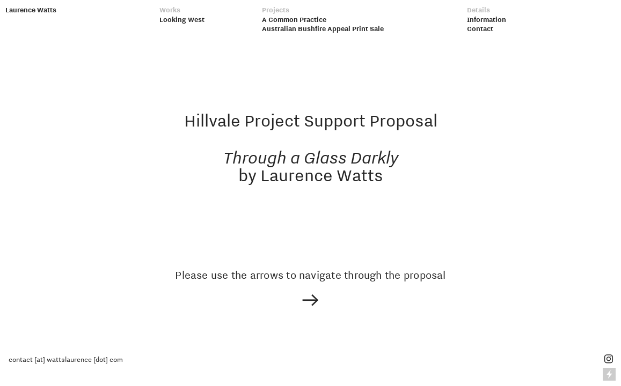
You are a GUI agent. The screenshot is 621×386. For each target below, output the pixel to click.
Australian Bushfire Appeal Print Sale (323, 28)
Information (486, 19)
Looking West (181, 19)
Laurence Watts (30, 9)
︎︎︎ (310, 301)
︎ (608, 359)
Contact (480, 28)
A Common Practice (294, 19)
